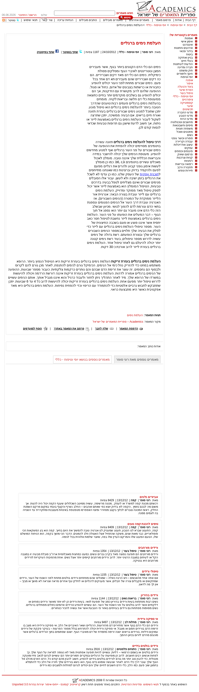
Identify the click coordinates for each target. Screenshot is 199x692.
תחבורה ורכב (185, 167)
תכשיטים (188, 109)
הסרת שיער (186, 89)
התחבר (22, 15)
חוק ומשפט (186, 70)
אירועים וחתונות (183, 48)
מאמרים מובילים (112, 20)
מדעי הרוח (186, 119)
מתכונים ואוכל (184, 131)
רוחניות (188, 160)
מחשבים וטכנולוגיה (181, 122)
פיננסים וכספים (184, 151)
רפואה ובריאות (184, 164)
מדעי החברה (185, 112)
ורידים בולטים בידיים (145, 646)
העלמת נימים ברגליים (130, 25)
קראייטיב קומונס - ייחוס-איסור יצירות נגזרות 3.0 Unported (46, 684)
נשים (190, 135)
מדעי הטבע (186, 115)
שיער (190, 106)
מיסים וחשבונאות (183, 125)
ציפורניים (187, 99)
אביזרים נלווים (149, 497)
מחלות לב (130, 622)
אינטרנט (188, 44)
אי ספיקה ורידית (148, 619)
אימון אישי (187, 41)
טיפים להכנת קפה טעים (142, 524)
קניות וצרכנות (185, 157)
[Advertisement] (113, 31)
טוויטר (11, 20)
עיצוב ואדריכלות (183, 144)
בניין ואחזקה (185, 57)
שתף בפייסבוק (45, 52)
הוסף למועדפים (32, 328)
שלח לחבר (101, 328)
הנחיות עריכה (65, 20)
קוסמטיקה (186, 102)
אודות (178, 20)
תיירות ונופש (185, 170)
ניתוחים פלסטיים (126, 649)
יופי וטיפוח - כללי (156, 25)
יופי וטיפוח (176, 25)
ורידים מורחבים (148, 547)
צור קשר (47, 20)
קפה (133, 500)
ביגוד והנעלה (185, 86)
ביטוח (189, 54)
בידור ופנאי (186, 51)
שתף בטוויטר (70, 52)
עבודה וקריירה (184, 141)
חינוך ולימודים (185, 73)
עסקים (189, 148)
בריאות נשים (129, 598)
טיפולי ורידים (150, 571)
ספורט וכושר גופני (182, 138)
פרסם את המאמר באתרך (69, 328)
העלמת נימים (135, 315)
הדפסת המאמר (128, 328)
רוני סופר (147, 52)
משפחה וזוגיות (184, 128)
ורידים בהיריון (149, 595)
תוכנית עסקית (149, 174)
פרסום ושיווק (185, 154)
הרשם (33, 15)
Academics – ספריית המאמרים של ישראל (118, 321)
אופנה (189, 80)
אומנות (189, 38)
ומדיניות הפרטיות (131, 684)
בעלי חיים (187, 60)
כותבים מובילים (88, 20)
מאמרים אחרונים (139, 20)
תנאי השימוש (151, 684)
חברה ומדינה (185, 67)
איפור (189, 83)
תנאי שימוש (30, 20)
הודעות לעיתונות (183, 64)
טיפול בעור (186, 93)
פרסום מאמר (163, 20)
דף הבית (190, 20)
